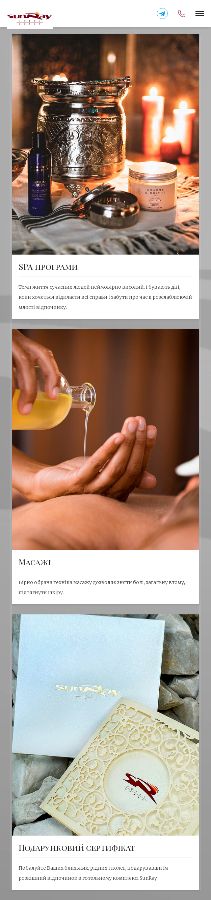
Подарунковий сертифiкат (77, 847)
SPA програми (48, 266)
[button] (200, 13)
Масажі (35, 561)
